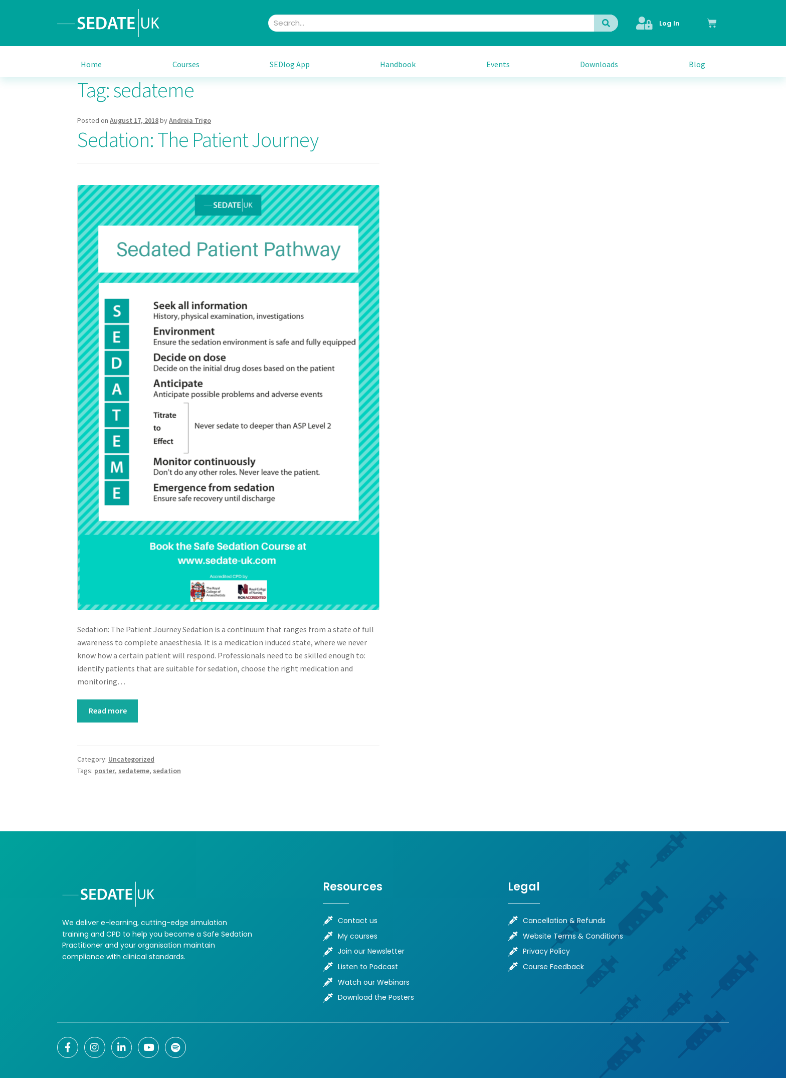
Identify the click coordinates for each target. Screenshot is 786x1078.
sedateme (133, 770)
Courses (186, 64)
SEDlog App (290, 64)
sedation (167, 770)
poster (104, 770)
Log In (669, 23)
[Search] (606, 23)
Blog (697, 64)
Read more (108, 710)
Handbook (398, 64)
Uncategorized (131, 759)
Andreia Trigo (190, 120)
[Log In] (644, 23)
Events (498, 64)
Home (91, 64)
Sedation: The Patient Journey (197, 139)
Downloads (599, 64)
